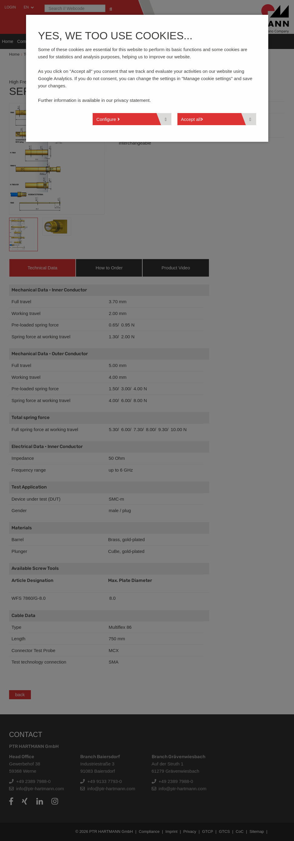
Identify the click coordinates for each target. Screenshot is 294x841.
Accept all (192, 119)
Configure (108, 119)
